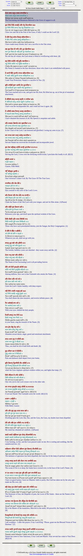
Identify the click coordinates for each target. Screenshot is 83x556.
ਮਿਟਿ (18, 449)
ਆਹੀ (9, 73)
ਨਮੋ (16, 279)
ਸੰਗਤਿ (11, 219)
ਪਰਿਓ (21, 375)
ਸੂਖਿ (20, 61)
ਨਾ (6, 473)
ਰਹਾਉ (27, 195)
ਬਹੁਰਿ (22, 99)
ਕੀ (15, 515)
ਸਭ (6, 49)
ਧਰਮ (17, 473)
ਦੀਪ (21, 363)
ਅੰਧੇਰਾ (10, 351)
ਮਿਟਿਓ (19, 351)
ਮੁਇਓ (20, 243)
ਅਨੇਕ (15, 37)
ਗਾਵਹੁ (11, 315)
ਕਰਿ (13, 279)
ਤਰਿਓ (23, 387)
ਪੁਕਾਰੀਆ (28, 147)
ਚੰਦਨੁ (24, 435)
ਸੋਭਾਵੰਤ (16, 123)
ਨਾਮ (15, 315)
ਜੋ (6, 231)
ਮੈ (6, 37)
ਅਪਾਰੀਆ (26, 135)
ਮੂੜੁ (10, 243)
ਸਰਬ (18, 13)
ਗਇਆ (22, 449)
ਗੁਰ (6, 25)
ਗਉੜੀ (7, 159)
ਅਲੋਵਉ (10, 303)
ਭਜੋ (21, 207)
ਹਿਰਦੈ (7, 315)
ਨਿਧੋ (18, 315)
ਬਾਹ (20, 123)
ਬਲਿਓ (25, 363)
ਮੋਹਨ (7, 13)
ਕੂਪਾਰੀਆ (27, 85)
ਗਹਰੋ (16, 461)
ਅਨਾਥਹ (8, 501)
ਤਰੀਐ (18, 147)
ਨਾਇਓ (32, 487)
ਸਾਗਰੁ (11, 461)
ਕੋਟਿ (6, 267)
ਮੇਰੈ (6, 423)
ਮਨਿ (9, 423)
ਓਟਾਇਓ (32, 501)
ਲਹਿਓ (22, 267)
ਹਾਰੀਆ (28, 99)
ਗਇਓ (18, 231)
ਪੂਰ (23, 49)
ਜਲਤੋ (11, 435)
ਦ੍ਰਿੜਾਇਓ (16, 363)
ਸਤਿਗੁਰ (10, 171)
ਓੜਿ (12, 73)
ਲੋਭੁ (12, 327)
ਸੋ (10, 231)
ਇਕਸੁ (19, 37)
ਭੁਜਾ (14, 85)
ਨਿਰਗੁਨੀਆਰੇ (9, 515)
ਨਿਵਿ (9, 25)
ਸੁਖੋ (21, 291)
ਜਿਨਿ (7, 375)
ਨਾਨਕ (20, 73)
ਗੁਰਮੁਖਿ (17, 267)
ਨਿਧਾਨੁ (17, 111)
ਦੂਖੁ (6, 351)
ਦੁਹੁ (14, 339)
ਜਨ (6, 135)
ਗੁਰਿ (6, 85)
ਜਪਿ (6, 195)
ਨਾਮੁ (10, 255)
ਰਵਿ (16, 255)
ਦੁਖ (13, 487)
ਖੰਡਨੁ (10, 487)
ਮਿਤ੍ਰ (11, 37)
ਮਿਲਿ (7, 219)
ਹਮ (8, 473)
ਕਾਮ (6, 327)
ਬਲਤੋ (7, 435)
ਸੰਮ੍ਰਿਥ (24, 501)
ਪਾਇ (21, 25)
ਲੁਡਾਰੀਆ (25, 123)
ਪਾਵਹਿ (13, 291)
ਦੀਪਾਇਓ (35, 449)
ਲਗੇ (13, 243)
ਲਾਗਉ (17, 25)
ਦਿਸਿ (9, 61)
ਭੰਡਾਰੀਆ (28, 49)
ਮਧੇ (9, 267)
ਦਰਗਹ (10, 123)
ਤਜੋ (18, 327)
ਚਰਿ (19, 461)
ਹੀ (15, 49)
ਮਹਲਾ (12, 159)
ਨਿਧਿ (9, 291)
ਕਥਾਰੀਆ (27, 111)
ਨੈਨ (6, 303)
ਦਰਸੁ (25, 515)
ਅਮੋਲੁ (21, 135)
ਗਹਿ (26, 473)
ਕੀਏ (8, 37)
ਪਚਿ (16, 243)
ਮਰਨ (11, 339)
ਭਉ (6, 487)
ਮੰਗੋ (20, 195)
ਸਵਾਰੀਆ (25, 61)
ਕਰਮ (18, 219)
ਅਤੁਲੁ (18, 291)
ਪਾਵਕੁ (7, 461)
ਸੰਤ (27, 501)
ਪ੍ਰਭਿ (23, 473)
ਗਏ (26, 411)
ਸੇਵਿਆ (11, 375)
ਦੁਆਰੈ (28, 529)
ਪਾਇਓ (9, 111)
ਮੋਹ (22, 85)
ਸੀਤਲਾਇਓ (29, 435)
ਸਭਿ (12, 423)
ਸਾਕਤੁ (7, 243)
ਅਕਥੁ (22, 111)
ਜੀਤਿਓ (9, 99)
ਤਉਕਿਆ (16, 435)
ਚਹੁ (6, 61)
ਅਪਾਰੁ (17, 99)
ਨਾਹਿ (17, 49)
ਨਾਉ (17, 61)
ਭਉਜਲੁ (13, 147)
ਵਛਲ (24, 487)
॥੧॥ (23, 195)
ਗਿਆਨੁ (10, 363)
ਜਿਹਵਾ (10, 195)
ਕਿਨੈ (12, 267)
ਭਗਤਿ (20, 487)
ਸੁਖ (15, 423)
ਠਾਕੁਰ (20, 529)
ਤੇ (16, 339)
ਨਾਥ (12, 501)
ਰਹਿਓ (20, 255)
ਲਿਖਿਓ (22, 219)
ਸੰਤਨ (10, 279)
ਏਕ (17, 195)
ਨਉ (6, 291)
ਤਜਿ (6, 207)
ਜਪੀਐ (13, 61)
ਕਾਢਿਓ (10, 85)
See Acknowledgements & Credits (41, 554)
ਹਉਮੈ (10, 207)
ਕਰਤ (19, 411)
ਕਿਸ (12, 49)
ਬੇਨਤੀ (18, 515)
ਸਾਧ (14, 303)
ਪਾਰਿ (17, 375)
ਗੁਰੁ (12, 411)
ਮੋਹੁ (15, 327)
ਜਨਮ (7, 339)
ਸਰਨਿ (11, 529)
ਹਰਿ (20, 49)
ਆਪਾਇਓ (34, 473)
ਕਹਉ (23, 147)
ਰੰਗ (15, 183)
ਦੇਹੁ (24, 25)
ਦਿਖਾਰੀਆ (29, 25)
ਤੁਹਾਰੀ (16, 529)
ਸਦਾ (13, 255)
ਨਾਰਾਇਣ (8, 183)
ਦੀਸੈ (8, 231)
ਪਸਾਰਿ (18, 85)
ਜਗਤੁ (19, 387)
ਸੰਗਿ (13, 231)
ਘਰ (13, 351)
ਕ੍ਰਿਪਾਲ (16, 501)
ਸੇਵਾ (9, 147)
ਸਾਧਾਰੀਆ (23, 13)
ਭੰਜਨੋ (16, 487)
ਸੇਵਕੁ (24, 529)
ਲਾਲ (10, 13)
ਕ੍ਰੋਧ (9, 327)
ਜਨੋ (17, 303)
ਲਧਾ (13, 135)
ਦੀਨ (20, 501)
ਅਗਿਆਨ (8, 449)
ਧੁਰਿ (14, 219)
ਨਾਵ (26, 461)
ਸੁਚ (20, 473)
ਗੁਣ (9, 49)
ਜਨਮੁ (13, 99)
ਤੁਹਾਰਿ (16, 73)
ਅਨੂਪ (14, 13)
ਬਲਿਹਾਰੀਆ (26, 37)
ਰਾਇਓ (32, 515)
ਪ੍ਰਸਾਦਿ (15, 171)
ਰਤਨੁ (17, 135)
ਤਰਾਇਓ (30, 461)
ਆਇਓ (33, 529)
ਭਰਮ (23, 411)
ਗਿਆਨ (17, 207)
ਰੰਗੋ (18, 183)
